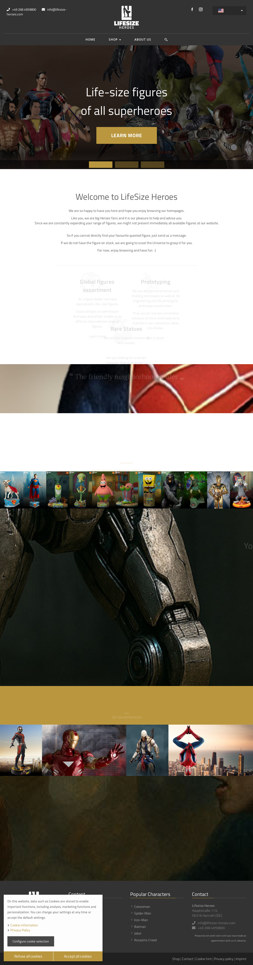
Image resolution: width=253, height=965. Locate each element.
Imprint (241, 958)
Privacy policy (223, 958)
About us (142, 39)
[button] (166, 39)
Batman (140, 926)
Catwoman (142, 906)
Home (90, 39)
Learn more (126, 135)
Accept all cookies (78, 956)
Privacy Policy (20, 930)
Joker (138, 933)
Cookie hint (203, 958)
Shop (115, 39)
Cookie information (24, 925)
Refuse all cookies (28, 956)
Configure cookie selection (31, 941)
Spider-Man (142, 913)
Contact (187, 958)
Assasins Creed (145, 939)
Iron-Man (141, 919)
